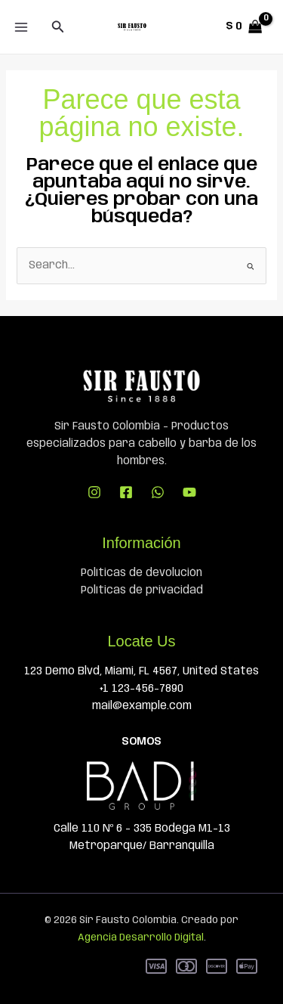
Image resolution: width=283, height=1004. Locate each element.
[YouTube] (189, 492)
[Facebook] (126, 492)
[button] (58, 26)
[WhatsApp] (158, 492)
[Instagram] (94, 492)
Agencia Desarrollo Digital (141, 938)
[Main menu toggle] (21, 27)
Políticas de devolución (141, 573)
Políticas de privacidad (142, 590)
